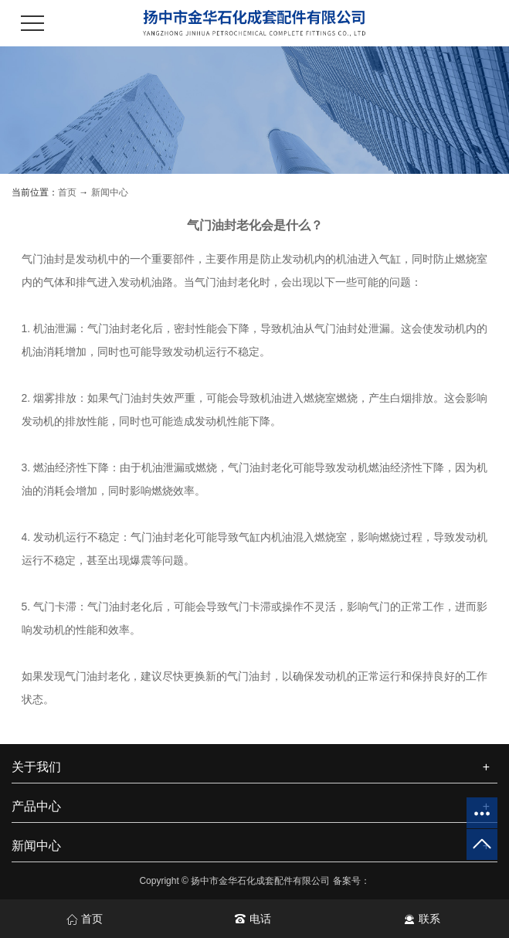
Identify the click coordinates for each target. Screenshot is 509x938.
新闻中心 (109, 192)
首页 (67, 192)
